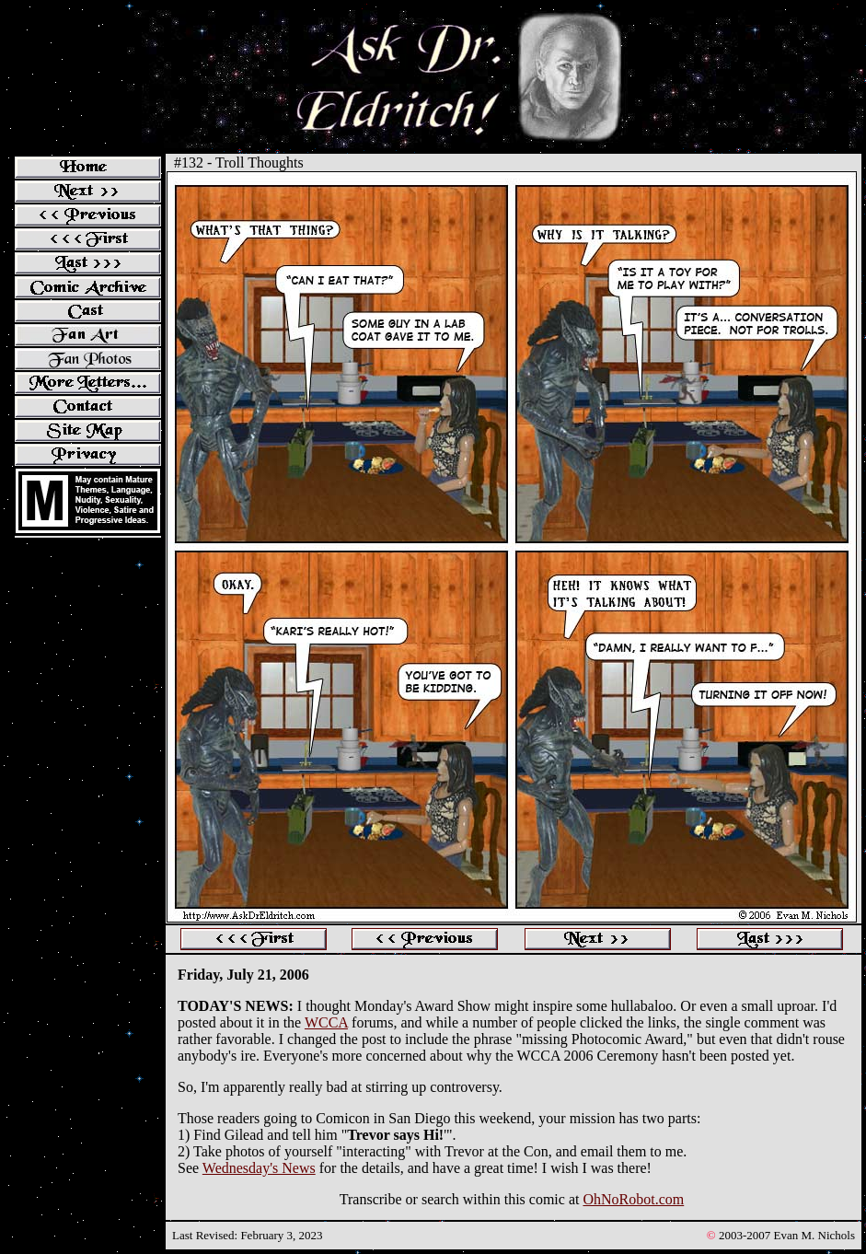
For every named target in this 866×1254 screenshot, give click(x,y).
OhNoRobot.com (633, 1199)
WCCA (326, 1022)
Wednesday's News (259, 1168)
